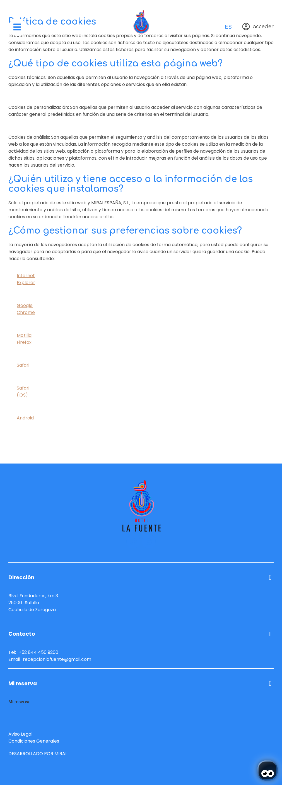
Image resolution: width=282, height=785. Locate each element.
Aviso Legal (20, 734)
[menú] (17, 27)
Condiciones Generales (33, 741)
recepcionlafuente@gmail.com (57, 659)
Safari (23, 365)
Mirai (60, 753)
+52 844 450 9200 (38, 652)
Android (25, 418)
